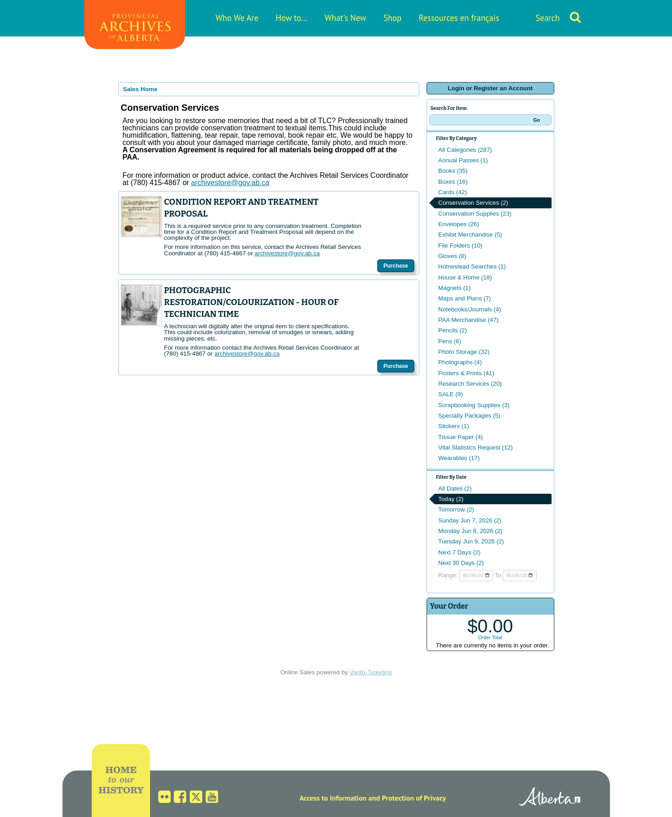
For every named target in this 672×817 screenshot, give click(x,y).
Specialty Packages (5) (469, 415)
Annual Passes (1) (463, 160)
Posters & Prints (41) (466, 373)
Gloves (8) (452, 256)
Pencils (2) (452, 330)
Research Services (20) (470, 383)
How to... (291, 17)
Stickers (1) (453, 426)
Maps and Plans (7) (464, 298)
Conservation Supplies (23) (475, 213)
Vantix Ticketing (370, 672)
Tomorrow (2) (456, 509)
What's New (345, 17)
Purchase (395, 266)
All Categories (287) (465, 149)
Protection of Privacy (414, 797)
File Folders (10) (460, 245)
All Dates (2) (455, 488)
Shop (392, 17)
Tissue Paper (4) (460, 437)
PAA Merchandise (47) (468, 319)
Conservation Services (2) (473, 202)
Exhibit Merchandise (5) (470, 234)
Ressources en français (459, 17)
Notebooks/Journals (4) (469, 309)
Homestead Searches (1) (472, 266)
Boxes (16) (453, 181)
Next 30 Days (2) (461, 562)
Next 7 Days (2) (459, 552)
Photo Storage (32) (464, 351)
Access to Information (332, 797)
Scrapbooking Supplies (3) (474, 405)
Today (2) (451, 499)
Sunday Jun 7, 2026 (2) (470, 520)
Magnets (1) (454, 287)
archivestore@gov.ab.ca (287, 253)
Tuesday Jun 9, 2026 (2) (471, 541)
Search (548, 17)
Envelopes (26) (458, 224)
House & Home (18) (465, 277)
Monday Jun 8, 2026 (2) (470, 530)
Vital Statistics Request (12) (475, 447)
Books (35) (453, 170)
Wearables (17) (459, 458)
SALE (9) (450, 394)
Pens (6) (449, 341)
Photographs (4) (460, 362)
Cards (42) (452, 192)
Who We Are (237, 17)
